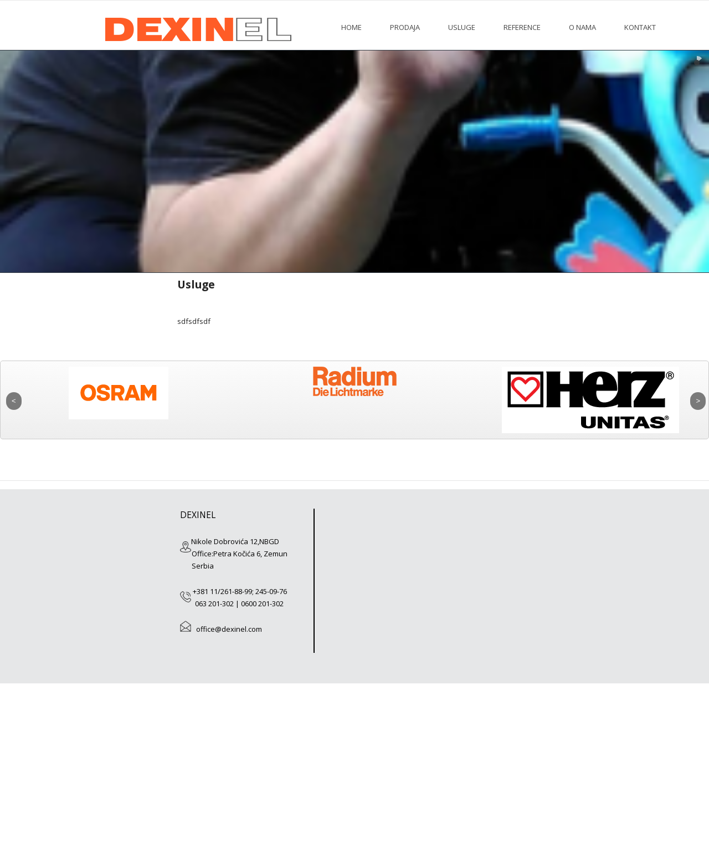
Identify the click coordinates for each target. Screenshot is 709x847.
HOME (351, 27)
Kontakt (640, 27)
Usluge (461, 27)
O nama (582, 27)
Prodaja (405, 27)
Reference (522, 27)
